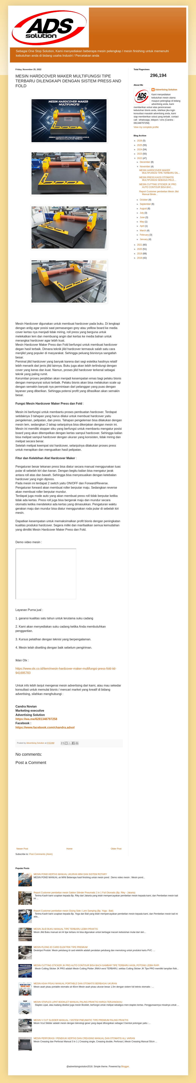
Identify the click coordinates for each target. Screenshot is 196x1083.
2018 (140, 258)
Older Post (116, 848)
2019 (140, 253)
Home (69, 848)
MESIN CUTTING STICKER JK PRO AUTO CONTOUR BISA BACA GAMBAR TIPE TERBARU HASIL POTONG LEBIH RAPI (96, 965)
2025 (140, 145)
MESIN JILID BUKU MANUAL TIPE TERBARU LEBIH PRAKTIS (66, 929)
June (142, 217)
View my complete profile (146, 127)
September (145, 204)
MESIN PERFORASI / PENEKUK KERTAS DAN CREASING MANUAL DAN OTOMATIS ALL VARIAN (84, 1038)
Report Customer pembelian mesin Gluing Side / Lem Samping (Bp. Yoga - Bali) (73, 911)
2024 (140, 149)
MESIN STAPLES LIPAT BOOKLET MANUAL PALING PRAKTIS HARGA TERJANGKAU (78, 1002)
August (143, 208)
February (144, 235)
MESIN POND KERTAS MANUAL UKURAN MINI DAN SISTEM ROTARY (70, 874)
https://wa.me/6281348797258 (36, 719)
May (142, 221)
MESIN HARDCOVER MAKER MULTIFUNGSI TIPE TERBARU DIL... (159, 171)
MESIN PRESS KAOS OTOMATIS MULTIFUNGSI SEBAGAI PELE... (157, 178)
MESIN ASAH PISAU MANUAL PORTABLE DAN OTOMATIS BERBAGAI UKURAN (75, 983)
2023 (140, 153)
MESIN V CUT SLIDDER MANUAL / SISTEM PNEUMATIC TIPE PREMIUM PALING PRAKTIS (81, 1020)
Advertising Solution (166, 89)
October (144, 199)
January (144, 239)
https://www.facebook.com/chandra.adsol (45, 727)
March (143, 230)
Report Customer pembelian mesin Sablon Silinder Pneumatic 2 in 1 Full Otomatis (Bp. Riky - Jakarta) (84, 892)
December (145, 162)
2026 (140, 140)
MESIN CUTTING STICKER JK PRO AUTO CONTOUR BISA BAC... (157, 185)
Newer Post (22, 848)
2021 (140, 244)
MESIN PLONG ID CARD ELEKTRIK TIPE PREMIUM (60, 947)
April (142, 226)
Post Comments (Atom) (41, 854)
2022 (140, 158)
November (145, 166)
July (142, 213)
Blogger (125, 1066)
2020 (140, 249)
